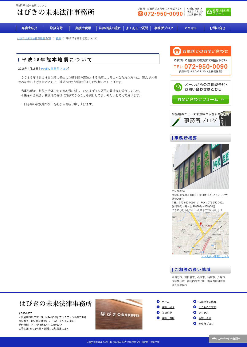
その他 (44, 68)
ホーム (165, 301)
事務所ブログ (59, 68)
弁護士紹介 (168, 307)
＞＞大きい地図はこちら (215, 256)
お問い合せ (205, 318)
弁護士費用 (168, 318)
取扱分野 (167, 312)
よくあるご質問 (207, 307)
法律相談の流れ (207, 301)
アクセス (204, 312)
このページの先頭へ (229, 338)
